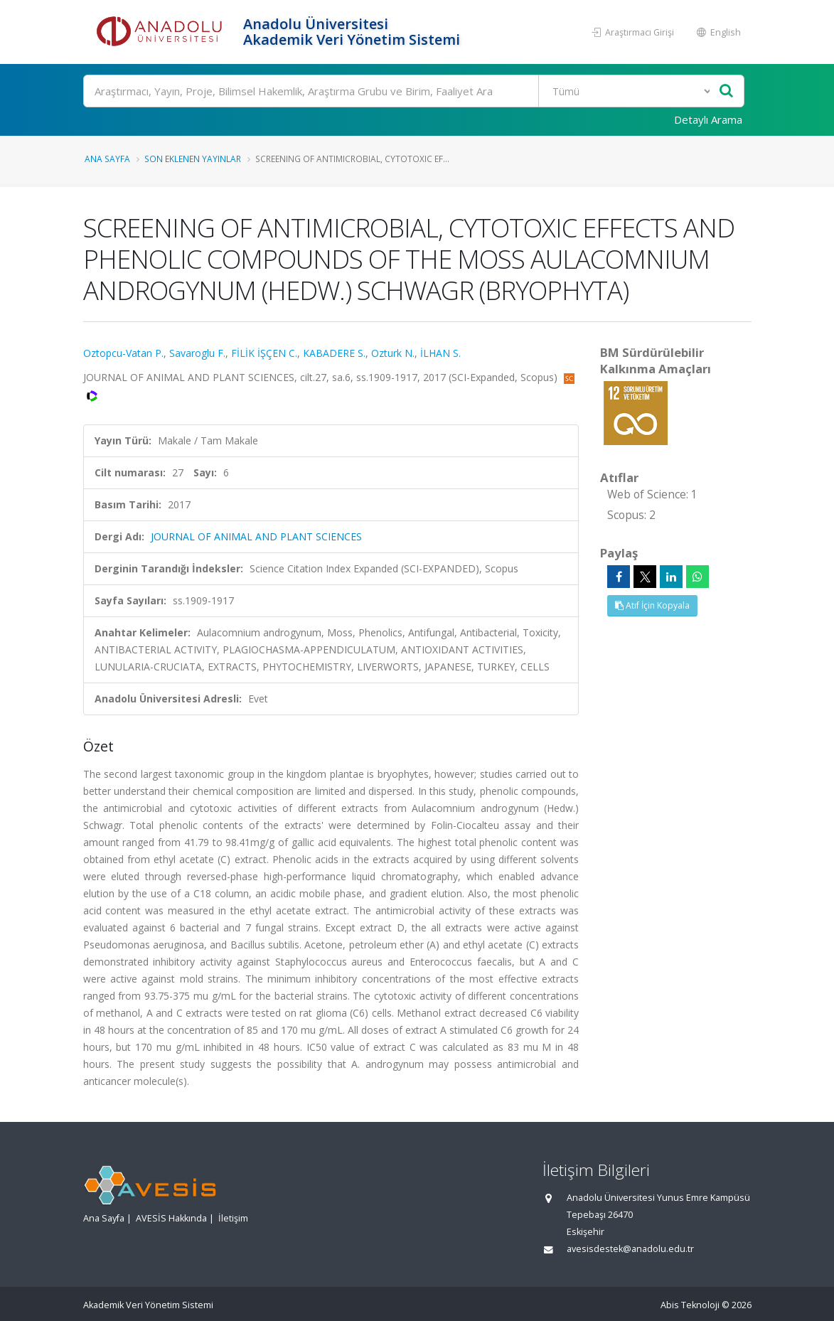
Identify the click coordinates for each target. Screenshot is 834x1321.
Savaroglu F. (197, 353)
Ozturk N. (393, 353)
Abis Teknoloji (690, 1305)
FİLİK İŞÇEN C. (264, 353)
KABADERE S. (334, 353)
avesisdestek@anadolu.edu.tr (630, 1249)
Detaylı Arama (708, 119)
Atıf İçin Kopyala (652, 605)
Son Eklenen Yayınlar (192, 158)
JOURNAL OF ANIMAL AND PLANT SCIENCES (256, 536)
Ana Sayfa (107, 158)
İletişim (233, 1218)
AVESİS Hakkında (171, 1218)
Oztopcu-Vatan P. (123, 353)
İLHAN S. (440, 353)
